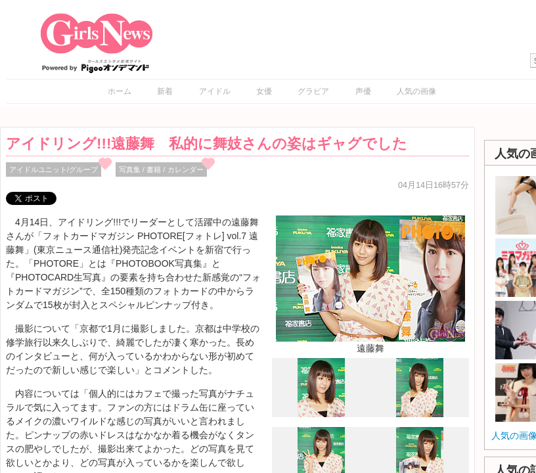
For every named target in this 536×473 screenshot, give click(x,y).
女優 (264, 91)
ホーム (119, 91)
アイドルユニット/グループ (53, 169)
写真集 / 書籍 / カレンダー (161, 169)
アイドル (215, 91)
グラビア (313, 91)
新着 (165, 91)
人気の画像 (416, 91)
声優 (363, 91)
